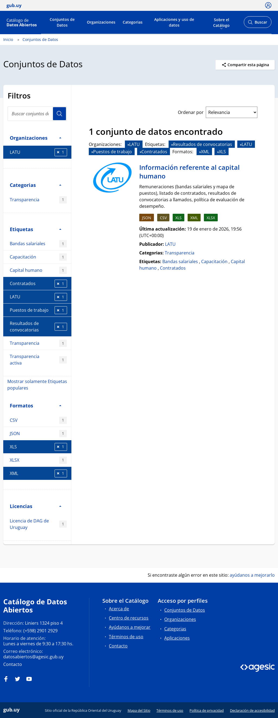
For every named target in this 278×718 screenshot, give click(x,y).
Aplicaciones (177, 638)
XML (38, 473)
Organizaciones (101, 22)
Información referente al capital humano (189, 171)
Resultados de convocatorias (38, 326)
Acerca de (119, 609)
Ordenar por (191, 112)
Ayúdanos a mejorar (129, 627)
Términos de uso (126, 637)
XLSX (38, 460)
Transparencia (38, 199)
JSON (38, 433)
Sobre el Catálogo (221, 22)
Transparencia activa (38, 359)
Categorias (133, 22)
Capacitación (38, 257)
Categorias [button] (35, 184)
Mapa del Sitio (139, 710)
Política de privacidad (206, 710)
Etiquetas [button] (35, 229)
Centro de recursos (129, 618)
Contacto (12, 664)
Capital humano (38, 270)
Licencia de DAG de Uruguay (38, 524)
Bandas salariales (38, 243)
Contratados (38, 284)
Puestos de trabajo (38, 310)
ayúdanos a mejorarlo (252, 575)
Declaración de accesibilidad (252, 710)
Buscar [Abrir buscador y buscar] (257, 24)
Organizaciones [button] (35, 137)
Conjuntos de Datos (62, 22)
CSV (38, 420)
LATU (38, 152)
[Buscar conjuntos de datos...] (37, 113)
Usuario (59, 113)
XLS (38, 447)
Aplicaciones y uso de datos (174, 22)
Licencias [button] (35, 506)
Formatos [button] (35, 405)
